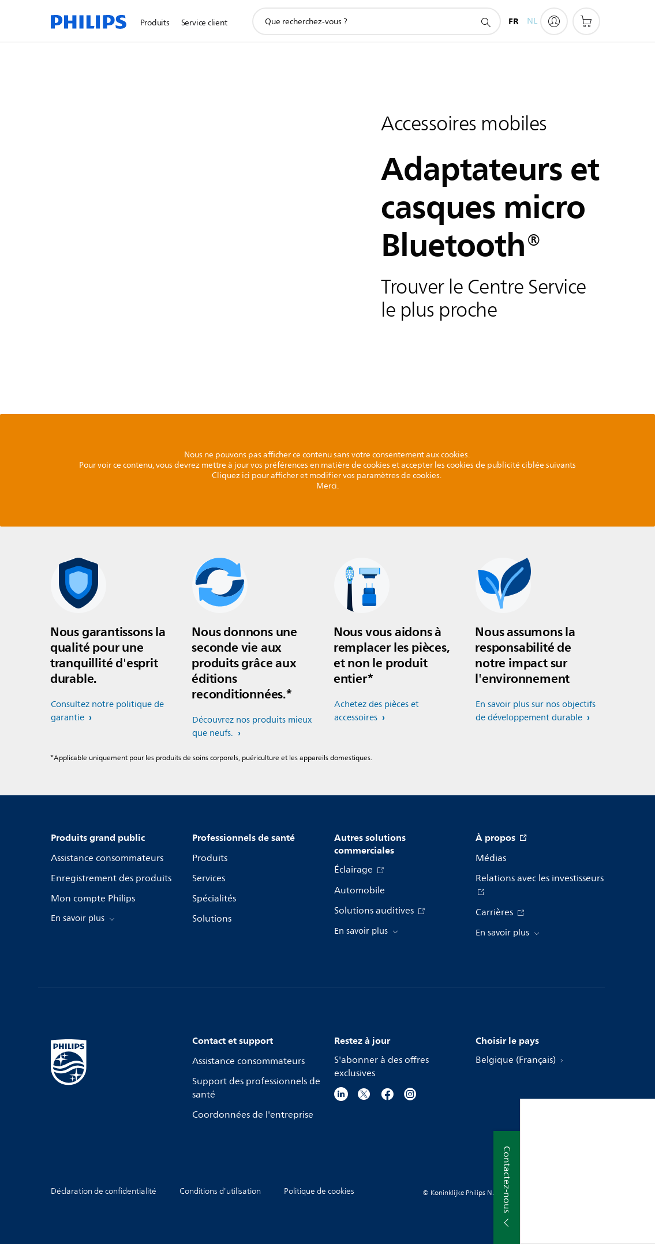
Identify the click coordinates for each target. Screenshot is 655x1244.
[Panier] (586, 21)
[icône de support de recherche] (485, 22)
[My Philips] (554, 21)
